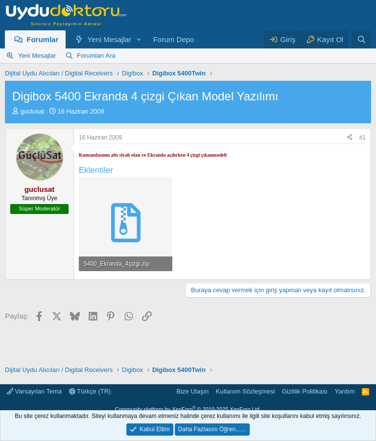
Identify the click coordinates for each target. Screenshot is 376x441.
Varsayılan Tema (34, 391)
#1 (362, 137)
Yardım (345, 391)
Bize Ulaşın (193, 391)
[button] (139, 39)
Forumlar (42, 39)
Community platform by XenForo (188, 409)
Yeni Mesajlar (110, 39)
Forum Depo (173, 39)
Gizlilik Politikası (305, 391)
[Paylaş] (349, 137)
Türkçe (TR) (90, 391)
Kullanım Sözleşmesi (245, 391)
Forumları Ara (96, 55)
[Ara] (361, 39)
